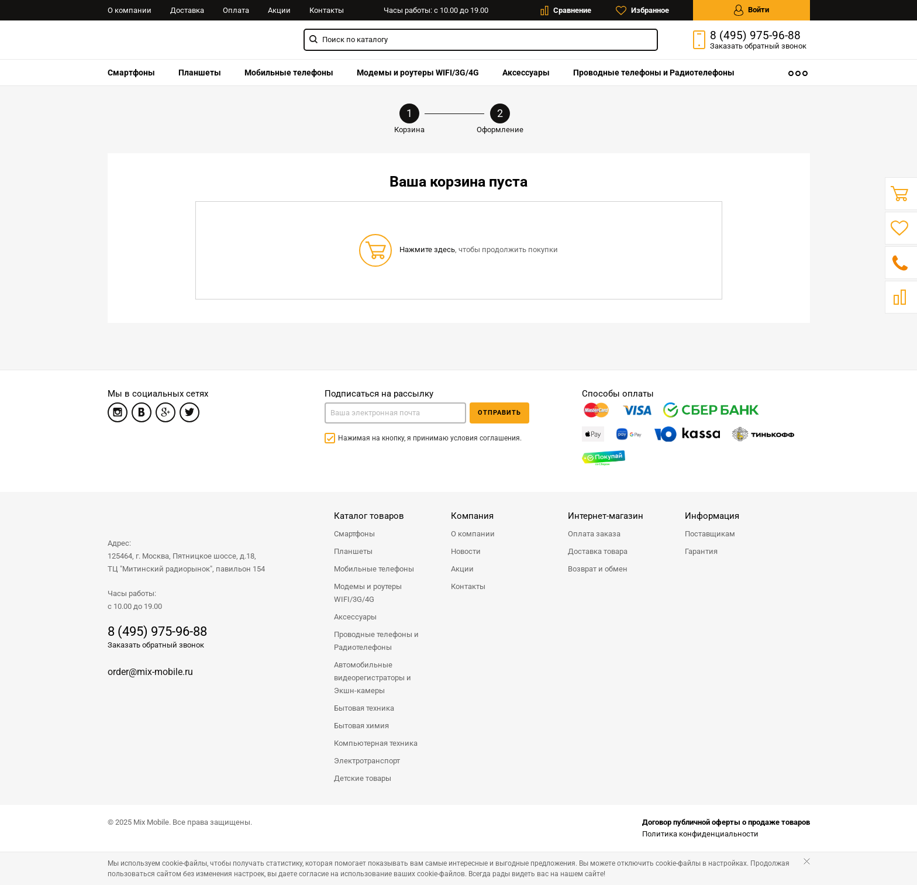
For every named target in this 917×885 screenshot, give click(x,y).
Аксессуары (526, 72)
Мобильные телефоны (288, 72)
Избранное (642, 10)
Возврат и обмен (598, 568)
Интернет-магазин (605, 516)
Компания (472, 516)
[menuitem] (131, 72)
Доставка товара (598, 551)
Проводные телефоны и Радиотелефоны (654, 72)
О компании (129, 10)
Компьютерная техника (376, 743)
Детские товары (362, 778)
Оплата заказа (594, 533)
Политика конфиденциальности (700, 833)
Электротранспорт (367, 760)
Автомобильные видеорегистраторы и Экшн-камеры (372, 677)
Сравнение (565, 10)
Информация (712, 516)
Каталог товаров (369, 516)
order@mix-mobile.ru (150, 671)
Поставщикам (710, 533)
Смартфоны (131, 72)
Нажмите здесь (427, 249)
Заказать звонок (758, 46)
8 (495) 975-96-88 (755, 35)
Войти (751, 10)
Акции (279, 10)
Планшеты (199, 72)
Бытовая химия (361, 725)
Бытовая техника (364, 708)
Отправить (499, 412)
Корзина (409, 119)
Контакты (326, 10)
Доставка (187, 10)
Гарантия (701, 551)
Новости (466, 551)
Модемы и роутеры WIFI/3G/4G (418, 72)
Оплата (236, 10)
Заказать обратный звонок (156, 644)
